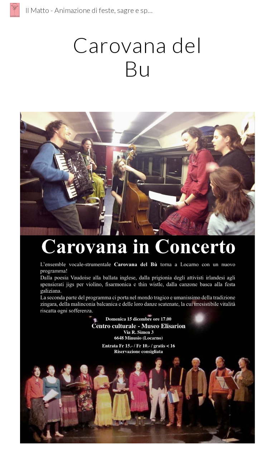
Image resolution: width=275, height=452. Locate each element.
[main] (137, 56)
